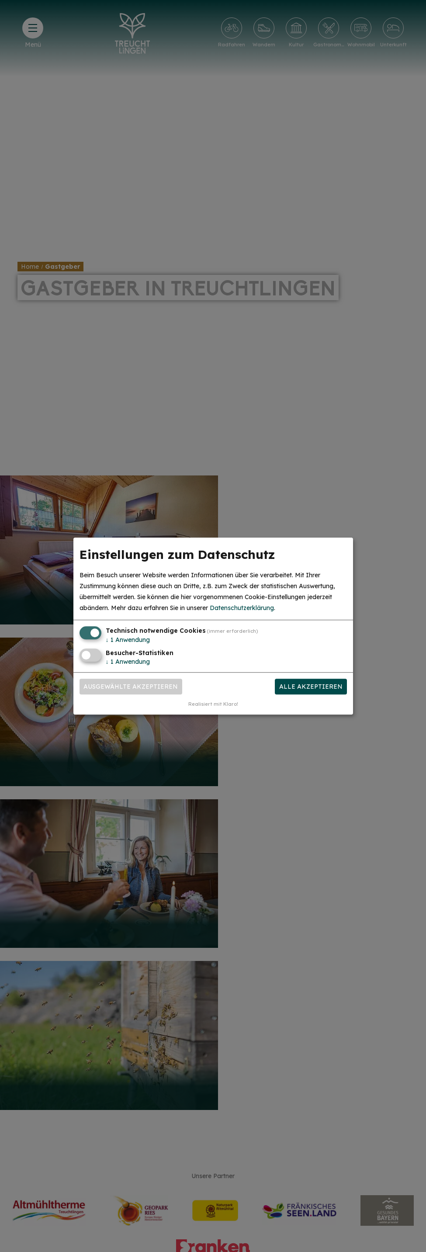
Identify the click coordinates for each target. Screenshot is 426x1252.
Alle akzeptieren (311, 686)
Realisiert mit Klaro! (213, 704)
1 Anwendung (128, 640)
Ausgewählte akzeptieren (130, 686)
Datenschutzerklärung (242, 608)
